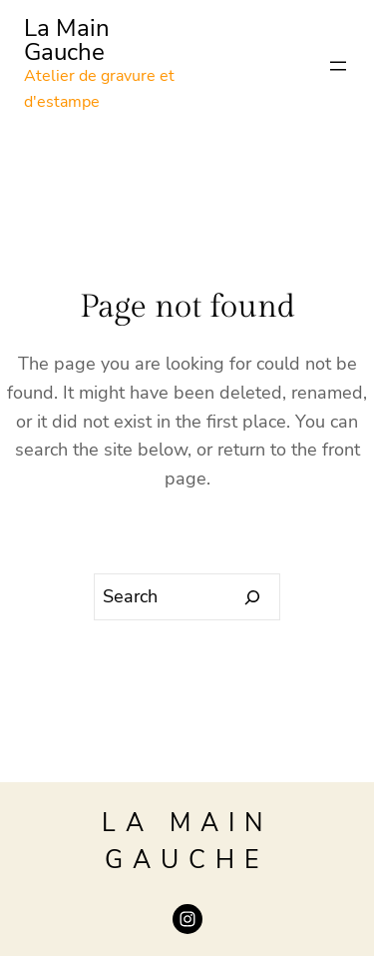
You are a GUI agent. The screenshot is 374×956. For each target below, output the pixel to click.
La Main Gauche (67, 40)
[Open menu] (338, 66)
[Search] (252, 597)
